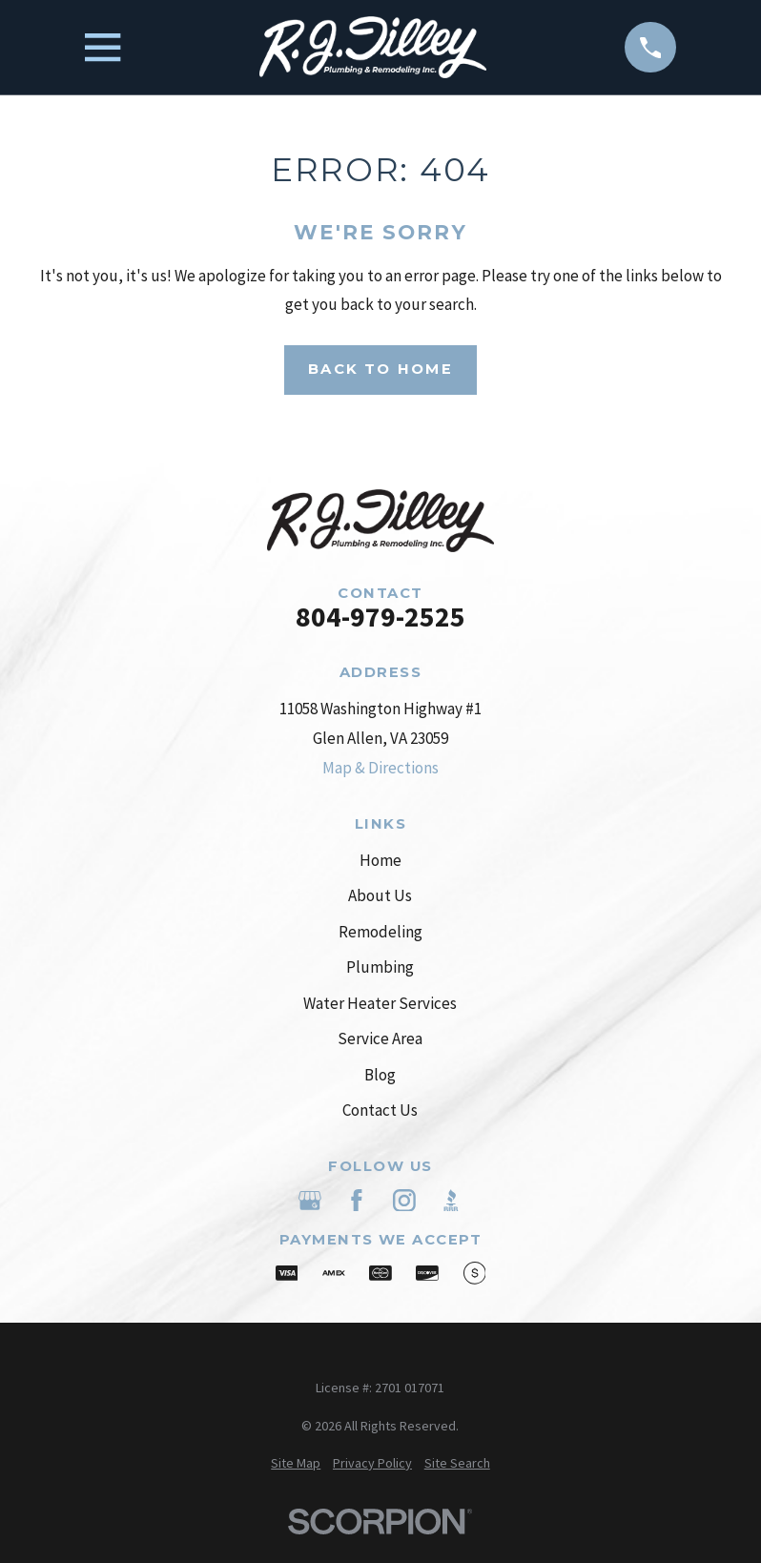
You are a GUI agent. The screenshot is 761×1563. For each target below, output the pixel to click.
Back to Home (380, 369)
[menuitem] (295, 1463)
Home (380, 860)
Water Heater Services (380, 1003)
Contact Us (380, 1110)
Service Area (380, 1038)
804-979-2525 (380, 617)
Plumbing (380, 966)
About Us (380, 895)
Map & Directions (380, 767)
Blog (380, 1074)
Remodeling (380, 931)
